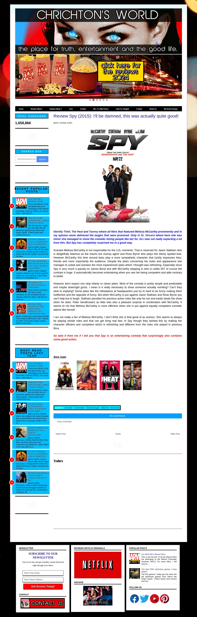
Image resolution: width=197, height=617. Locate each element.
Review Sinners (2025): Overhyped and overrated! (37, 241)
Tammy (93, 231)
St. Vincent (148, 235)
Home (118, 434)
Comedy (79, 407)
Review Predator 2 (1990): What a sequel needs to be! (38, 476)
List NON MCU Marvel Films (35, 200)
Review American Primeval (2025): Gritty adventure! (38, 431)
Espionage (92, 407)
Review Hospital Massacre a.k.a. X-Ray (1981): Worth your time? (38, 264)
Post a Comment (64, 421)
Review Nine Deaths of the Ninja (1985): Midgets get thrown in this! (37, 309)
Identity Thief (62, 231)
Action (68, 407)
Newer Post (61, 434)
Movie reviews (110, 407)
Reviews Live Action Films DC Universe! (37, 285)
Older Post (175, 434)
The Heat (77, 231)
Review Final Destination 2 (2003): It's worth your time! (37, 407)
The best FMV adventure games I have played (38, 220)
